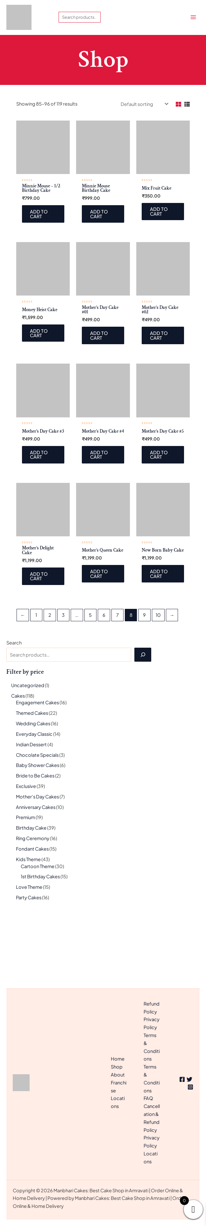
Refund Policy (152, 1007)
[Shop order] (143, 174)
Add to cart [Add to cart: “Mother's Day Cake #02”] (159, 406)
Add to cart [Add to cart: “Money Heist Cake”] (40, 404)
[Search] (142, 728)
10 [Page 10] (158, 688)
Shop (117, 1066)
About (118, 1074)
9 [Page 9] (144, 688)
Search (14, 716)
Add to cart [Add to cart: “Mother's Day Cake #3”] (40, 526)
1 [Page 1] (36, 688)
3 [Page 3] (63, 688)
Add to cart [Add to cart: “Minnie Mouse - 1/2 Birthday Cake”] (40, 284)
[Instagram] (190, 1087)
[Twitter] (189, 1079)
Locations (151, 1157)
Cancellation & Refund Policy (152, 1117)
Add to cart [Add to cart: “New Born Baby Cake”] (159, 646)
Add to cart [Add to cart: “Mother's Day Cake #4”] (100, 526)
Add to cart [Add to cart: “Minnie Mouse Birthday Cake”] (100, 284)
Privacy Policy (152, 1023)
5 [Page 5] (90, 688)
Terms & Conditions (152, 1047)
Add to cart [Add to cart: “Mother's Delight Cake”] (40, 649)
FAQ (148, 1098)
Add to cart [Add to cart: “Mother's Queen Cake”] (100, 646)
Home (117, 1059)
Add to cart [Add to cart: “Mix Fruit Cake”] (159, 282)
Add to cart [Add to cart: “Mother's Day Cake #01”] (100, 406)
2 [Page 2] (49, 688)
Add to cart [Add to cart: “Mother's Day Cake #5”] (159, 526)
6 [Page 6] (104, 688)
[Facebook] (182, 1079)
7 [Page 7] (117, 688)
